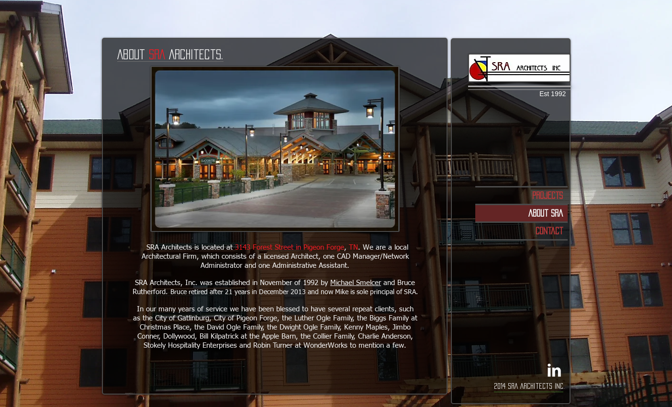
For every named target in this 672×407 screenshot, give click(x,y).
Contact (549, 230)
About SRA (545, 213)
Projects (547, 195)
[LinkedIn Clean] (554, 370)
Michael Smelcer (355, 282)
